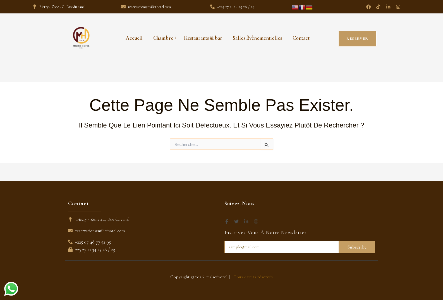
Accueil (134, 37)
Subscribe (357, 247)
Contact (301, 37)
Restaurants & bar (203, 37)
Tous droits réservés (253, 277)
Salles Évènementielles (257, 37)
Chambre (164, 37)
